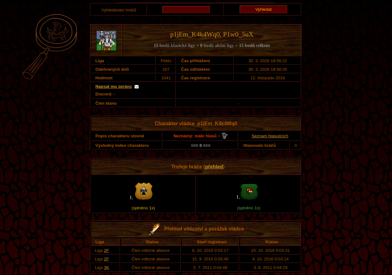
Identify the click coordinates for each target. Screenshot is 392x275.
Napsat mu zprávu (113, 86)
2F (106, 250)
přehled (214, 166)
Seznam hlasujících (270, 136)
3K (106, 267)
